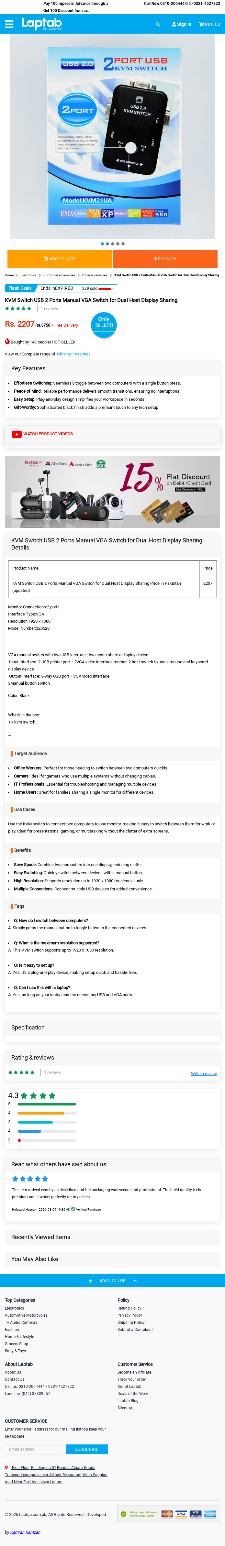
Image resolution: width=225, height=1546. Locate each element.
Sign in (181, 24)
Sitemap (125, 1408)
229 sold (89, 288)
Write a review (204, 1073)
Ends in (47, 288)
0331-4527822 (204, 3)
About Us (13, 1372)
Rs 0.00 (212, 24)
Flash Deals (19, 288)
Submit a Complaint (135, 1329)
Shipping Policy (131, 1322)
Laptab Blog (128, 1401)
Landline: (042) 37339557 (27, 1393)
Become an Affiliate (134, 1372)
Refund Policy (129, 1308)
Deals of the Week (133, 1393)
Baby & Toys (15, 1351)
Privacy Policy (130, 1315)
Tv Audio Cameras (21, 1322)
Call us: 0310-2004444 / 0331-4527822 (39, 1386)
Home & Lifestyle (19, 1336)
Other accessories (74, 354)
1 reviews (49, 308)
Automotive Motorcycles (26, 1315)
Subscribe (86, 1449)
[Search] (56, 1449)
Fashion (12, 1329)
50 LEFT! (104, 325)
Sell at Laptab (129, 1386)
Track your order (132, 1379)
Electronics (14, 1308)
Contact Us (14, 1379)
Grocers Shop (16, 1344)
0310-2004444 (173, 3)
